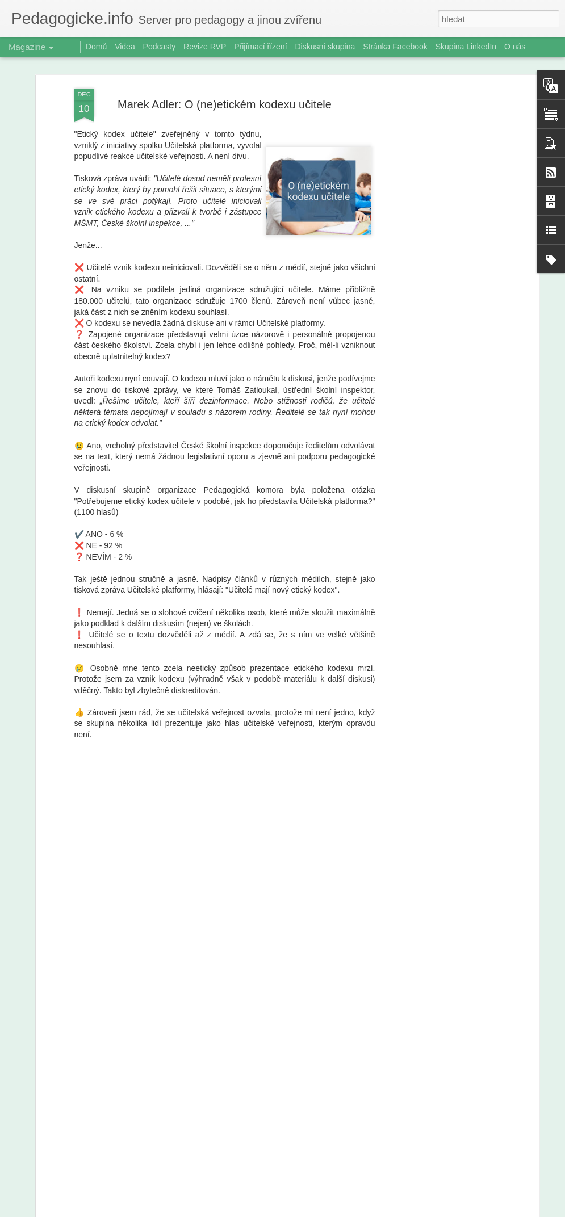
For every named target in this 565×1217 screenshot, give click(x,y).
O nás (514, 46)
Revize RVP (204, 46)
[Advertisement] (438, 267)
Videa (125, 46)
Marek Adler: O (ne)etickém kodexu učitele (225, 104)
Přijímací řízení (260, 46)
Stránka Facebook (395, 46)
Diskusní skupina (325, 46)
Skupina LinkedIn (466, 46)
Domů (96, 46)
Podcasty (159, 46)
